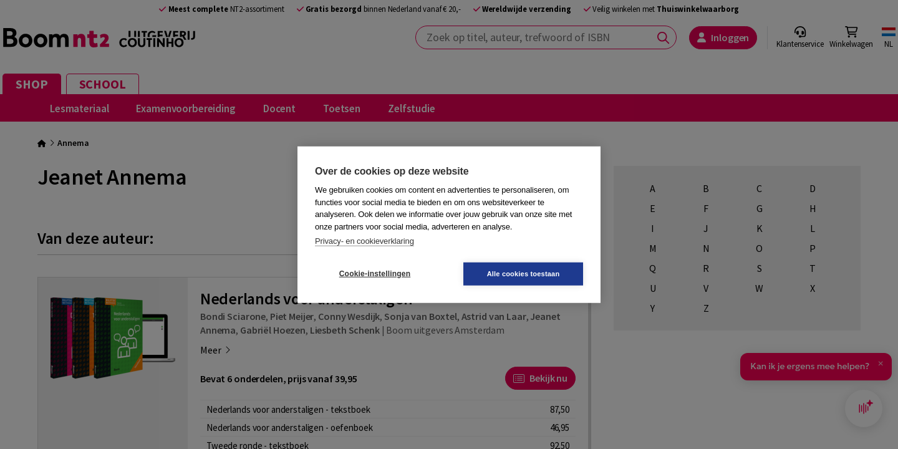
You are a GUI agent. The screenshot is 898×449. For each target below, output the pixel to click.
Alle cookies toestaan (523, 273)
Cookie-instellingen (374, 273)
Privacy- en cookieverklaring (364, 241)
